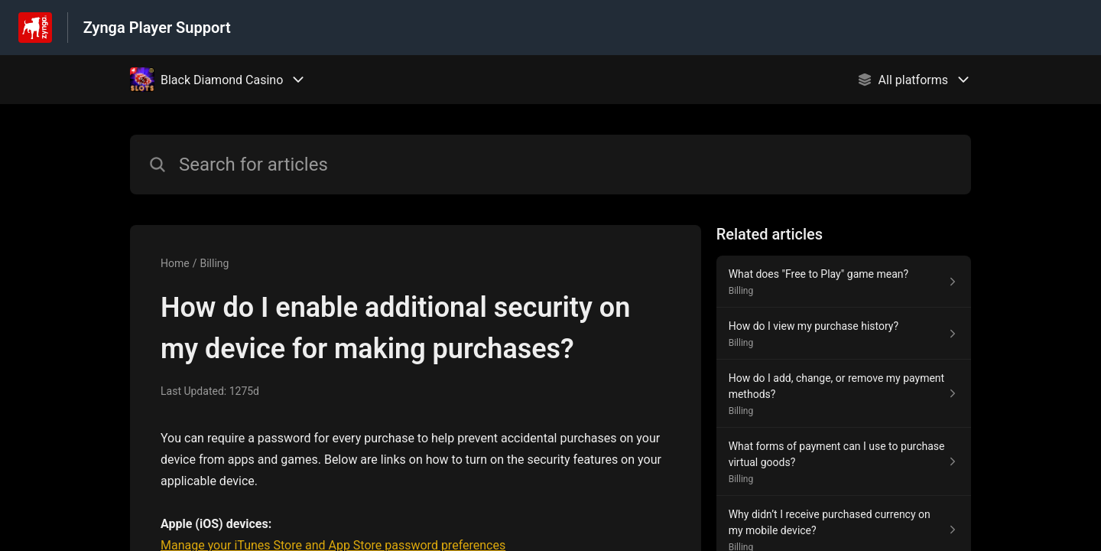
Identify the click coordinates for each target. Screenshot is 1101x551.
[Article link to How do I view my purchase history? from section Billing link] (843, 334)
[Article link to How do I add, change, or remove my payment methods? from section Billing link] (843, 394)
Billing (214, 263)
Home (175, 263)
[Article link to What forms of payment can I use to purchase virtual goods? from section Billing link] (843, 462)
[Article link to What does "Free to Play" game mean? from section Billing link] (843, 282)
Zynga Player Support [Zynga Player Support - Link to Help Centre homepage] (157, 27)
